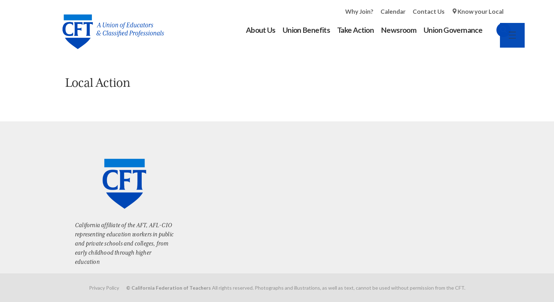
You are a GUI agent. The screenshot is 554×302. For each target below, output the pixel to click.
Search (496, 30)
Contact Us (428, 11)
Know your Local (480, 11)
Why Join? (359, 11)
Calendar (393, 11)
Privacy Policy (104, 288)
